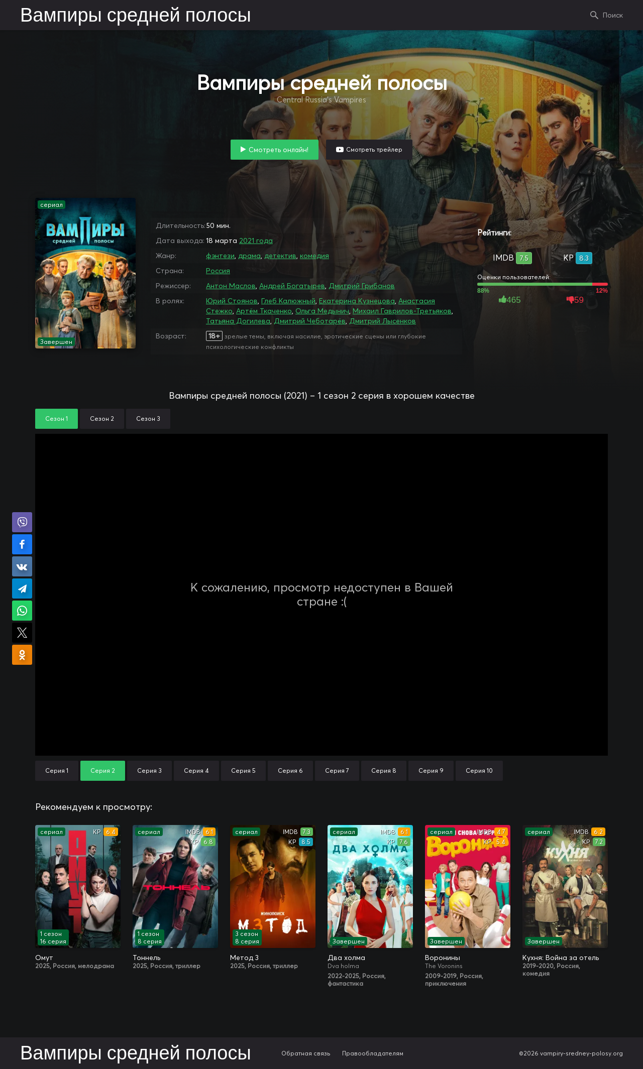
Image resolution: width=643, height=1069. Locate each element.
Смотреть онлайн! (278, 150)
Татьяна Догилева (238, 320)
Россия (218, 270)
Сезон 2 (102, 418)
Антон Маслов (231, 285)
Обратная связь (306, 1053)
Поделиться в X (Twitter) (22, 633)
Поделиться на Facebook (22, 544)
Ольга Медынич (322, 310)
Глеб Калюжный (288, 300)
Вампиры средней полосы (135, 16)
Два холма (346, 957)
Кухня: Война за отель (560, 957)
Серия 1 (56, 770)
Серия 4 (196, 770)
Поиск (613, 15)
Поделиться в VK (22, 566)
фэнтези (220, 255)
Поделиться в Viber (22, 522)
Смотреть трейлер (374, 149)
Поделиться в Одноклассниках (22, 655)
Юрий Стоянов (232, 300)
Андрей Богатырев (292, 285)
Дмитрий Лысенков (382, 320)
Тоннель (146, 957)
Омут (44, 957)
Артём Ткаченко (264, 310)
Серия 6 (290, 770)
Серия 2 (102, 770)
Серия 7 (337, 770)
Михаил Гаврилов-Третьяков (402, 310)
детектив (280, 255)
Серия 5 (243, 770)
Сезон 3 (148, 418)
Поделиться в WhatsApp (22, 611)
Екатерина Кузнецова (357, 300)
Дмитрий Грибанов (362, 285)
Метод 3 (244, 957)
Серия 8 (383, 770)
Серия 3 (149, 770)
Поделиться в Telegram (22, 588)
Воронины (442, 957)
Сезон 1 (56, 418)
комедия (314, 255)
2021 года (256, 240)
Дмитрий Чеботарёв (310, 320)
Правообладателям (372, 1053)
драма (249, 255)
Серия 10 (479, 770)
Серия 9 (431, 770)
